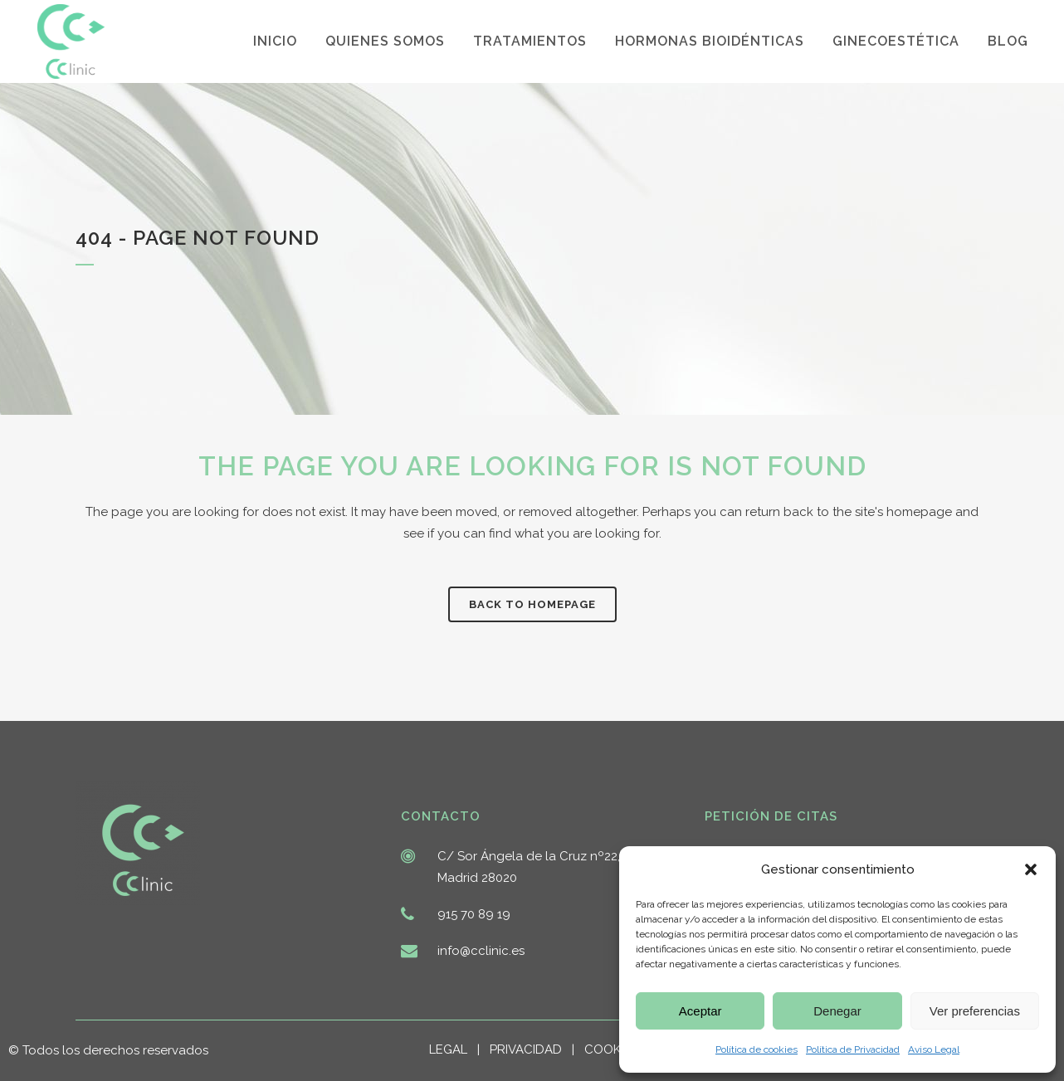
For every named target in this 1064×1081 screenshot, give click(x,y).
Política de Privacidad (853, 1049)
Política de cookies (756, 1049)
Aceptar (700, 1011)
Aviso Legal (933, 1049)
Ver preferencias (975, 1011)
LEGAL (453, 1049)
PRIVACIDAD (531, 1049)
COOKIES (611, 1049)
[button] (1031, 869)
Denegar (837, 1011)
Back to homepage (532, 604)
